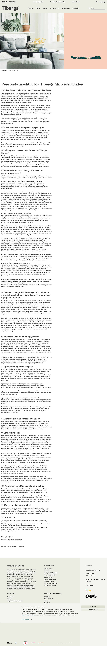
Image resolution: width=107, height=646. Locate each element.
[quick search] (98, 8)
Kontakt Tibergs (76, 2)
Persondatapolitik (49, 575)
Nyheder (31, 8)
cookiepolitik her (18, 539)
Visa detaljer (26, 643)
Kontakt (46, 571)
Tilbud (38, 8)
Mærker (45, 8)
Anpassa (93, 633)
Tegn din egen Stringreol (14, 601)
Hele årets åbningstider (51, 605)
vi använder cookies (28, 638)
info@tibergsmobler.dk (93, 570)
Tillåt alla (93, 630)
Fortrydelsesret (49, 581)
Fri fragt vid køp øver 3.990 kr (57, 2)
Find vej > (88, 581)
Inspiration (75, 8)
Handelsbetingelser (50, 579)
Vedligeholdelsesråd (50, 573)
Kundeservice (66, 8)
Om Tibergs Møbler (38, 2)
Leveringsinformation (50, 583)
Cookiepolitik (48, 577)
